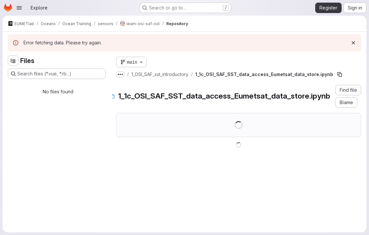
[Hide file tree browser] (13, 60)
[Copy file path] (339, 74)
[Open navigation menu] (19, 8)
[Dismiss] (353, 43)
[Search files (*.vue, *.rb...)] (57, 74)
